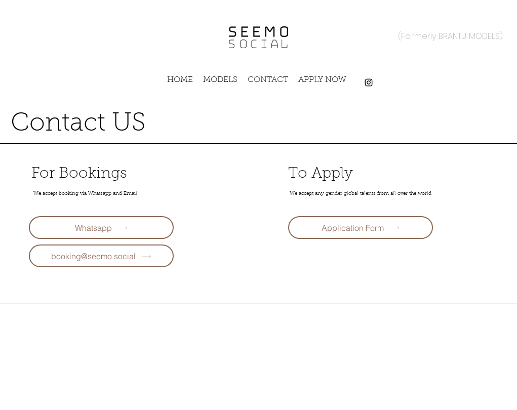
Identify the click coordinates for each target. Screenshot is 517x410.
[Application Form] (360, 227)
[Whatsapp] (101, 227)
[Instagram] (369, 82)
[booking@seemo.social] (101, 255)
